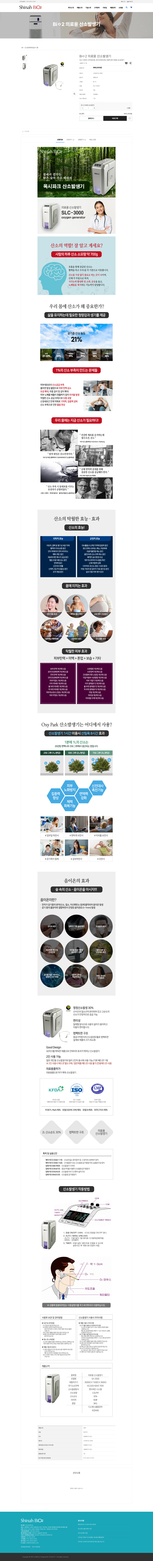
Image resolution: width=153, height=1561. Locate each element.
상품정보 (60, 140)
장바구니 (91, 118)
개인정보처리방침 (25, 1547)
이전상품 (26, 131)
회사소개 (70, 8)
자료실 (104, 8)
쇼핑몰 (120, 8)
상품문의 (82, 140)
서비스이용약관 (36, 1547)
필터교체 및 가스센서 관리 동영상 (87, 1524)
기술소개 (88, 8)
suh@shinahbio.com (32, 1543)
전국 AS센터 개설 (83, 1533)
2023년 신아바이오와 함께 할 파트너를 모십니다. (91, 1541)
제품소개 (79, 8)
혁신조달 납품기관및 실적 (85, 1528)
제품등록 (112, 8)
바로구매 (115, 118)
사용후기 (70, 140)
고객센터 (96, 8)
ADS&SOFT (52, 1557)
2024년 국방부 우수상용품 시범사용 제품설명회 (91, 1537)
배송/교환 (92, 140)
